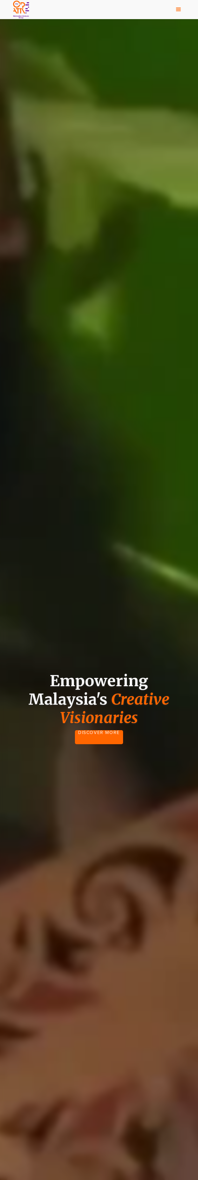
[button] (178, 9)
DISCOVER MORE (99, 732)
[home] (19, 10)
